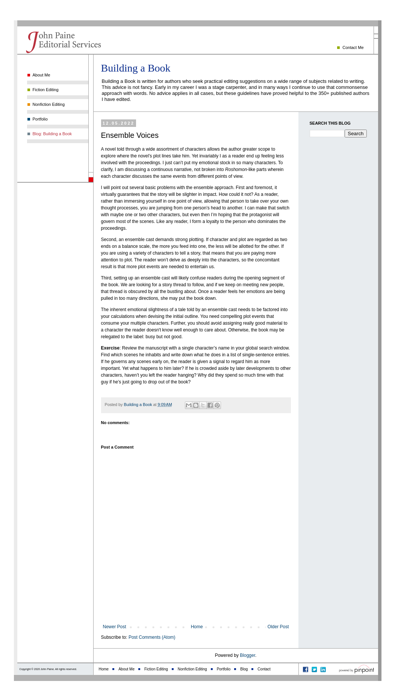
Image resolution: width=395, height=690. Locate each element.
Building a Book (136, 68)
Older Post (278, 626)
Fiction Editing (46, 89)
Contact (263, 669)
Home (197, 626)
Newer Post (114, 626)
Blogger (247, 655)
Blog (244, 669)
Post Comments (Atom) (152, 637)
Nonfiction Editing (49, 104)
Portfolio (40, 119)
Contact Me (352, 47)
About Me (41, 75)
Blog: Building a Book (52, 133)
